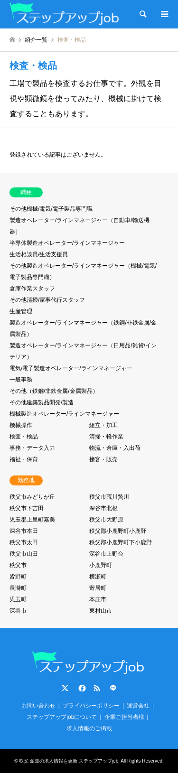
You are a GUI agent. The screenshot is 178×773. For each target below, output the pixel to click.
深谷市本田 (23, 531)
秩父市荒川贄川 (109, 497)
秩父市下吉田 (26, 508)
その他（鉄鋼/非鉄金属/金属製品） (53, 391)
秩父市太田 (23, 542)
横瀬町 (97, 576)
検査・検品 (23, 436)
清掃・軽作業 (106, 436)
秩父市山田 (23, 553)
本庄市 (97, 599)
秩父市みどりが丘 (32, 497)
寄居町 (97, 588)
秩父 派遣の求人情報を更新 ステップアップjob (68, 761)
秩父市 (18, 565)
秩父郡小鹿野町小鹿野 (117, 531)
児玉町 (18, 599)
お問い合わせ (38, 705)
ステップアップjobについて (62, 717)
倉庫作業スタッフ (32, 288)
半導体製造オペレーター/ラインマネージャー (67, 243)
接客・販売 (103, 459)
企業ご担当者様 (124, 717)
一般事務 (20, 379)
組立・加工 (103, 425)
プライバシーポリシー (91, 705)
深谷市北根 (103, 508)
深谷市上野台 (106, 553)
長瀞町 (18, 588)
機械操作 (20, 425)
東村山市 (100, 610)
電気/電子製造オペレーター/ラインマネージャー (70, 368)
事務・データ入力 (32, 448)
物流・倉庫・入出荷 (115, 448)
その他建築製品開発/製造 (41, 402)
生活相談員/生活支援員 (38, 254)
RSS (97, 688)
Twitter (65, 688)
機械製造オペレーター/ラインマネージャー (64, 413)
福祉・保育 (23, 459)
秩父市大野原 (106, 519)
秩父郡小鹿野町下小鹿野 (120, 542)
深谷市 (18, 610)
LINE (113, 688)
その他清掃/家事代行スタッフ (47, 300)
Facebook (81, 688)
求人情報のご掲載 (89, 728)
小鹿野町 (100, 565)
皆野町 (18, 576)
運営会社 (138, 705)
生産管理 (20, 311)
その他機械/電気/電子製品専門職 (51, 208)
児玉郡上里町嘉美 (32, 519)
